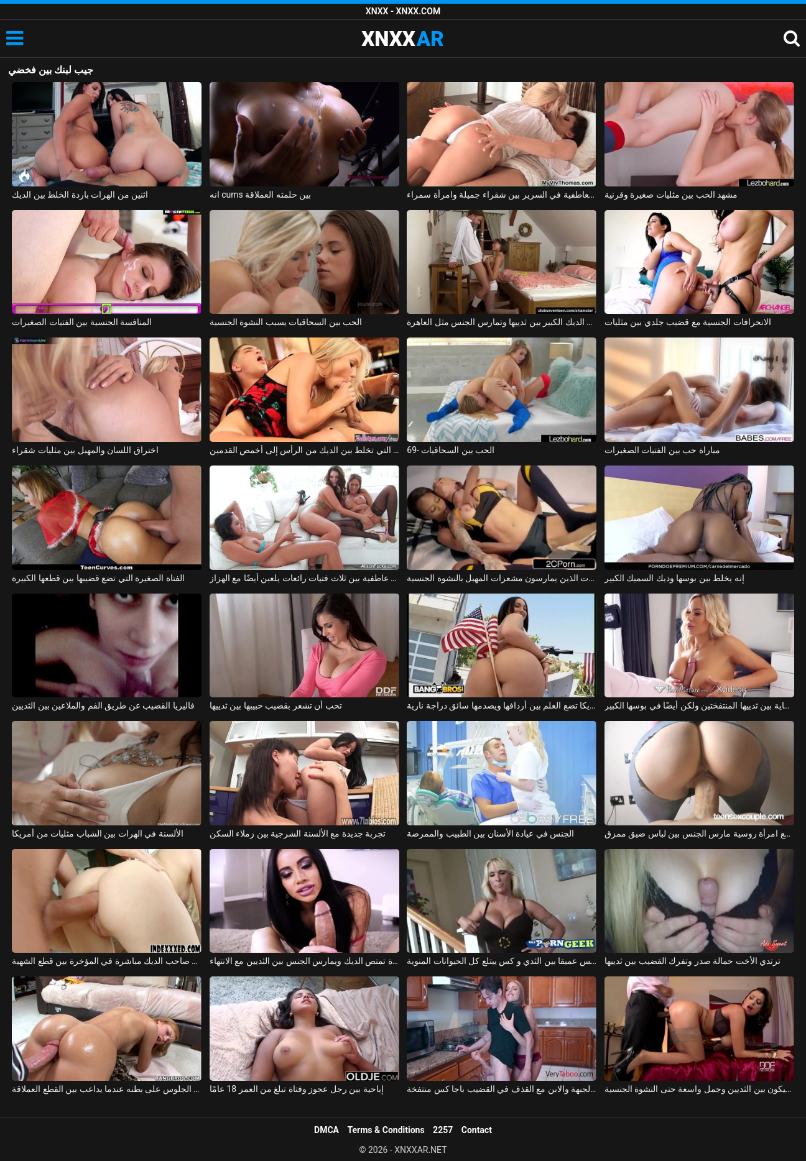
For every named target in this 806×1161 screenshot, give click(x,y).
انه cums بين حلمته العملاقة (260, 195)
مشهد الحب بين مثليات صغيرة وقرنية (671, 195)
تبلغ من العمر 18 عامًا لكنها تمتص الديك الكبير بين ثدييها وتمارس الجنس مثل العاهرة (501, 322)
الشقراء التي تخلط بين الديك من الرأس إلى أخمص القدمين (304, 450)
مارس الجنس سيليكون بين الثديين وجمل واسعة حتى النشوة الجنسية (699, 1089)
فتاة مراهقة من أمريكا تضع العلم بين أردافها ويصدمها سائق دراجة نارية (501, 705)
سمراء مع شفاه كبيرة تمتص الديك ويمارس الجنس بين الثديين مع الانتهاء (304, 961)
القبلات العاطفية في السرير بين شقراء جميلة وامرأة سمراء (501, 195)
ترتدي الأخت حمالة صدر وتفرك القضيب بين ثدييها (692, 961)
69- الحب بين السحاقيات (450, 450)
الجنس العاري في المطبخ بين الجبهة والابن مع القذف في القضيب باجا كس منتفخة (501, 1089)
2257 (443, 1130)
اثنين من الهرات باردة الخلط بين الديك (80, 195)
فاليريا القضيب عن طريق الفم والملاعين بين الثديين (103, 705)
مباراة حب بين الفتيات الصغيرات (662, 450)
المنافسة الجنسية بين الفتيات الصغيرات (82, 322)
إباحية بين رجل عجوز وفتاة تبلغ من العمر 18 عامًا (297, 1089)
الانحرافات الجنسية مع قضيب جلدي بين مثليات (687, 322)
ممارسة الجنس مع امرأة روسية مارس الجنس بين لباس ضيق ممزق (699, 833)
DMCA (326, 1130)
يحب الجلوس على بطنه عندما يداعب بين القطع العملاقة (107, 1089)
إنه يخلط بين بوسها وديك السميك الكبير (674, 578)
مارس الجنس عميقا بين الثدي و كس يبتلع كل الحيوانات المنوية (501, 961)
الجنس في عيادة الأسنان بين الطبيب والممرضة (490, 833)
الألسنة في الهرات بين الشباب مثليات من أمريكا (97, 833)
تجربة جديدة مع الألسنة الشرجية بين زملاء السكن (298, 833)
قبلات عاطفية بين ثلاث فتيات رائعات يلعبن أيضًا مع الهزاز (304, 578)
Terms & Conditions (386, 1130)
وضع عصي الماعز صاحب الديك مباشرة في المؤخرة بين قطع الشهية (107, 961)
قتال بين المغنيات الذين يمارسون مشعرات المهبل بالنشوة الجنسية (501, 578)
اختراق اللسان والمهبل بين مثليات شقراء (85, 450)
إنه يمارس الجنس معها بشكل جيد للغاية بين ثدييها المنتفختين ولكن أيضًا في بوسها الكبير (699, 705)
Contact (476, 1130)
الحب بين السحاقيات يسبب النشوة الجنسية (286, 322)
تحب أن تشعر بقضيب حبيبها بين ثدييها (276, 705)
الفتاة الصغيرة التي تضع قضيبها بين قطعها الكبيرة (98, 578)
